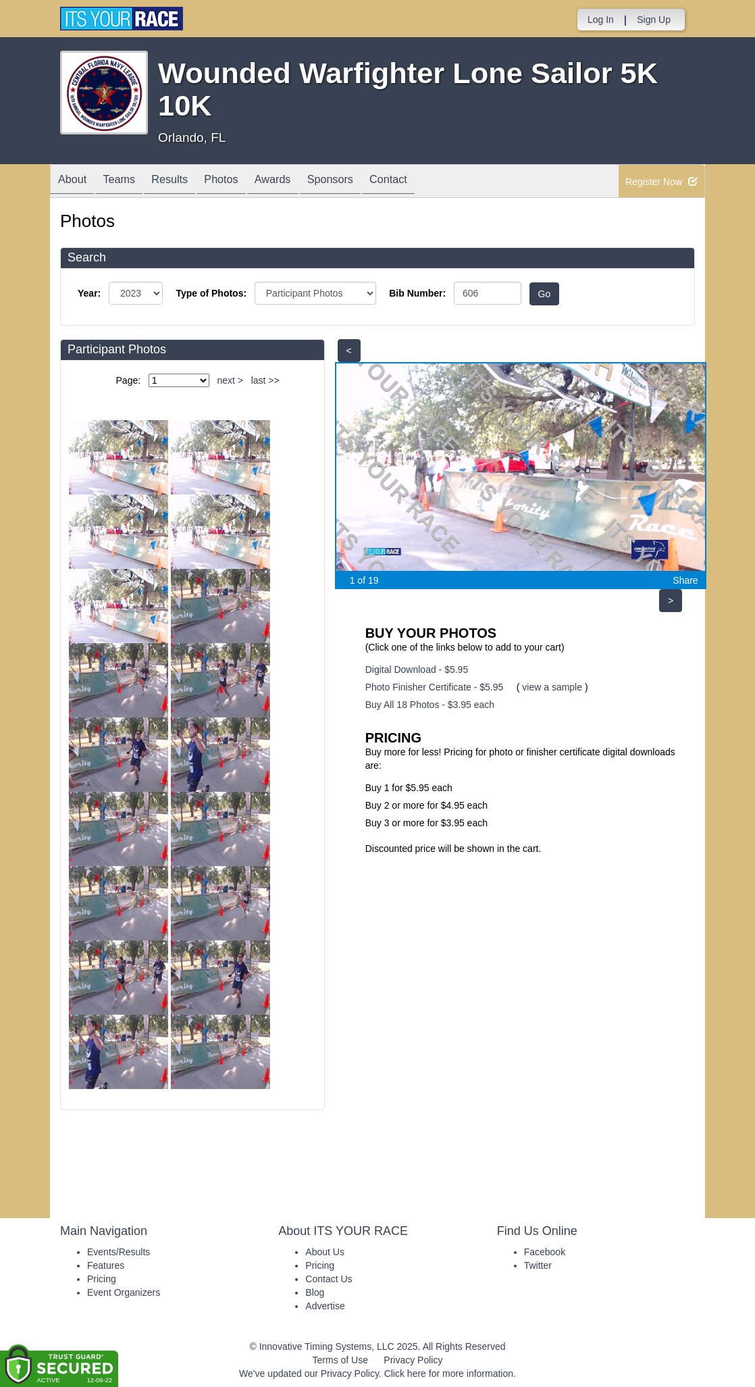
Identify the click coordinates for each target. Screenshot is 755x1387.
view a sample (552, 687)
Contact (431, 182)
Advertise (324, 1306)
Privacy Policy (413, 1360)
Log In (601, 19)
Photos (243, 182)
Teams (128, 182)
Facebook (544, 1251)
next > (230, 380)
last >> (265, 380)
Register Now (661, 181)
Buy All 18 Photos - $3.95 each (429, 704)
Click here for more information (448, 1373)
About (75, 182)
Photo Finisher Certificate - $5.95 (434, 687)
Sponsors (366, 182)
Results (186, 182)
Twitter (538, 1265)
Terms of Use (340, 1360)
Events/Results (118, 1251)
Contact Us (328, 1278)
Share (685, 580)
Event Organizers (123, 1292)
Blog (314, 1292)
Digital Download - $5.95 (417, 669)
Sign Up (654, 19)
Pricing (101, 1278)
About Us (324, 1251)
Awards (302, 182)
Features (105, 1265)
